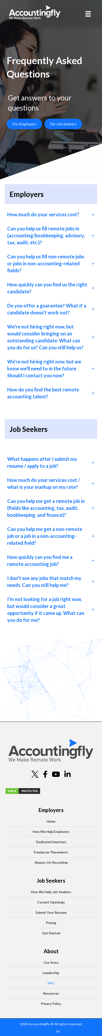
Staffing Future (72, 1031)
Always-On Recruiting (51, 862)
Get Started (51, 933)
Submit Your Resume (51, 912)
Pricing (51, 923)
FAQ (51, 983)
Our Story (51, 962)
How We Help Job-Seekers (51, 892)
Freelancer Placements (51, 852)
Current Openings (51, 902)
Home (51, 821)
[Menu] (88, 14)
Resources (51, 993)
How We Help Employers (51, 832)
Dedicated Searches (51, 842)
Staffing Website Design (37, 1031)
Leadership (51, 973)
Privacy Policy (51, 1004)
